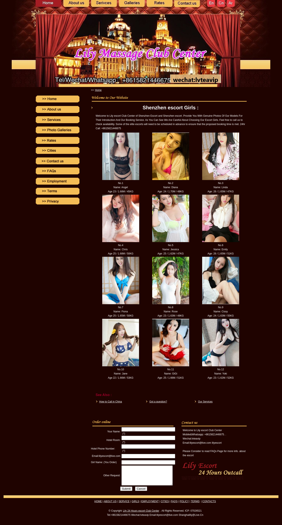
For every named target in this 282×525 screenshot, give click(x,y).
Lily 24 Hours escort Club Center (141, 514)
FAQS (174, 505)
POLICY (184, 505)
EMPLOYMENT (150, 505)
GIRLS (135, 505)
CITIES (165, 505)
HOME (98, 505)
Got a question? (158, 401)
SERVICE (124, 505)
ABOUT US (110, 505)
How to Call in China (110, 401)
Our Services (205, 401)
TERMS (195, 505)
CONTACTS (209, 505)
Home (98, 90)
